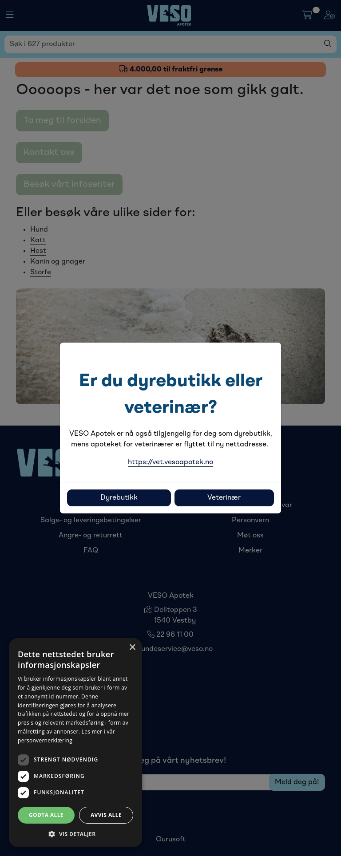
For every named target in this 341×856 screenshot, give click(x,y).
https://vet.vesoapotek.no (170, 462)
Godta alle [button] (46, 815)
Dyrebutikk (119, 497)
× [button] (132, 647)
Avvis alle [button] (106, 815)
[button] (75, 833)
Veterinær (224, 497)
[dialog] (75, 742)
